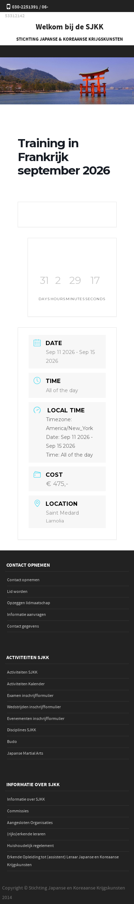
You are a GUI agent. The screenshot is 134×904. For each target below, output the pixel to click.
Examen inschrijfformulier (30, 695)
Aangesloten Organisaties (30, 822)
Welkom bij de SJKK (70, 27)
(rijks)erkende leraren (26, 834)
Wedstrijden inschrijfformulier (34, 707)
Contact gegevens (23, 626)
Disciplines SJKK (21, 730)
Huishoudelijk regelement (30, 845)
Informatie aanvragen (26, 614)
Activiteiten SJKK (22, 672)
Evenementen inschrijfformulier (35, 718)
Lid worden (17, 591)
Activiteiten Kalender (26, 684)
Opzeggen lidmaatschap (28, 603)
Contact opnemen (23, 580)
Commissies (18, 811)
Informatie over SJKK (26, 799)
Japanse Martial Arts (25, 753)
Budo (12, 741)
